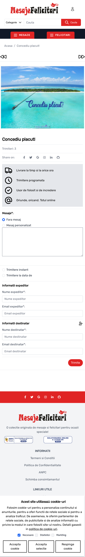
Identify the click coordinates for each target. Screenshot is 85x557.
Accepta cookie (15, 546)
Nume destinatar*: (14, 329)
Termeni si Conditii (42, 458)
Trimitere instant (17, 269)
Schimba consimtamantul (42, 479)
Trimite (75, 362)
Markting (61, 535)
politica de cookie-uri (43, 529)
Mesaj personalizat (16, 225)
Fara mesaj (11, 219)
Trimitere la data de (19, 275)
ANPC (42, 472)
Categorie (14, 22)
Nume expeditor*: (13, 292)
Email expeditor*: (13, 306)
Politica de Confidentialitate (42, 465)
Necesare (28, 535)
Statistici (45, 535)
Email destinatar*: (14, 344)
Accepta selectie (41, 546)
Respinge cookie (68, 546)
